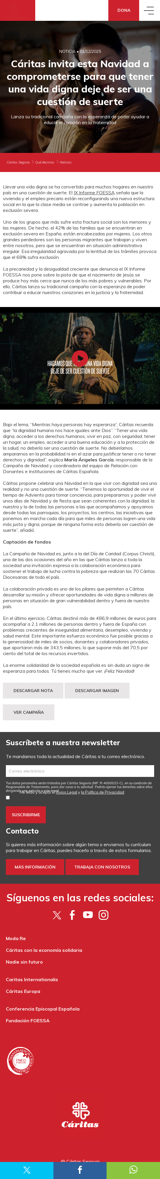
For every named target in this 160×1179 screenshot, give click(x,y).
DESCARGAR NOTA (33, 690)
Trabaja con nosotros (102, 867)
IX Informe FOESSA (94, 192)
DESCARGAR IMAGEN (97, 690)
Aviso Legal (66, 792)
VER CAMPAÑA (29, 712)
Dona (123, 10)
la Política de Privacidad (102, 792)
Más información (35, 867)
